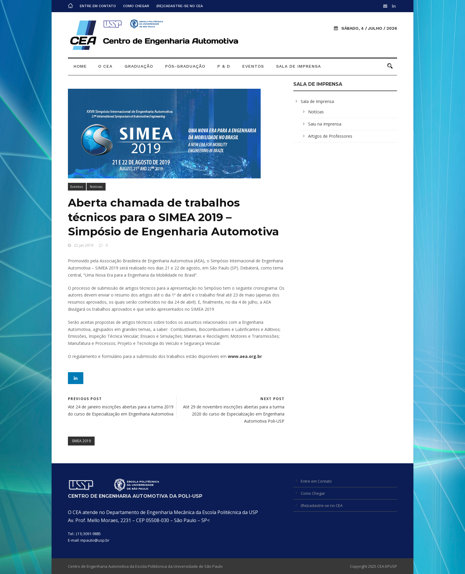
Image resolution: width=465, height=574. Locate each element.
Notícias (96, 186)
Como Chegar (136, 6)
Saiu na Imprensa (324, 124)
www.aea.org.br (245, 356)
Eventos (253, 66)
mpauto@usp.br (94, 540)
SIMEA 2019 (81, 440)
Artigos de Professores (330, 136)
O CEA (105, 66)
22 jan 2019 (83, 245)
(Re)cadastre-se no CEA (179, 6)
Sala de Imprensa (298, 66)
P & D (223, 66)
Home (80, 66)
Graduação (139, 66)
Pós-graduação (185, 66)
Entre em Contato (98, 6)
